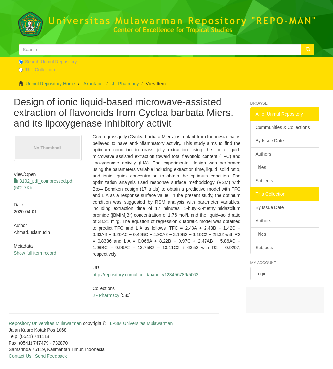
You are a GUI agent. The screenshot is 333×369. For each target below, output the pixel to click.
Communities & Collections (283, 127)
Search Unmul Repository (48, 61)
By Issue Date (270, 140)
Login (261, 273)
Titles (261, 167)
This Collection (37, 69)
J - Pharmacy (125, 83)
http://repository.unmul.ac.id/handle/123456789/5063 (146, 274)
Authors (263, 154)
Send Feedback (51, 356)
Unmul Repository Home (50, 83)
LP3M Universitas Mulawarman (141, 323)
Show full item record (35, 253)
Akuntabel (93, 83)
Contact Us (20, 356)
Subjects (264, 180)
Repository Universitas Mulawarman (45, 323)
